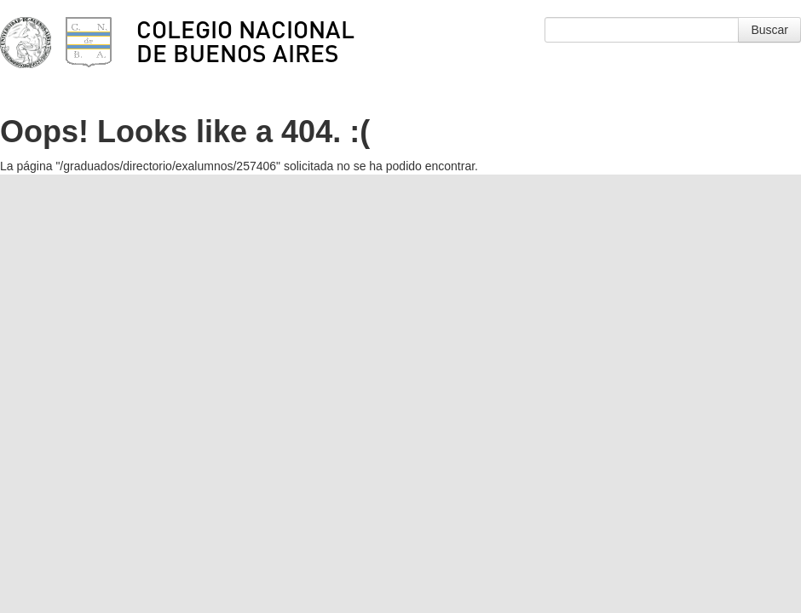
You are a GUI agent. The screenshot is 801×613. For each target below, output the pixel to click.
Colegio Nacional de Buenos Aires (245, 41)
